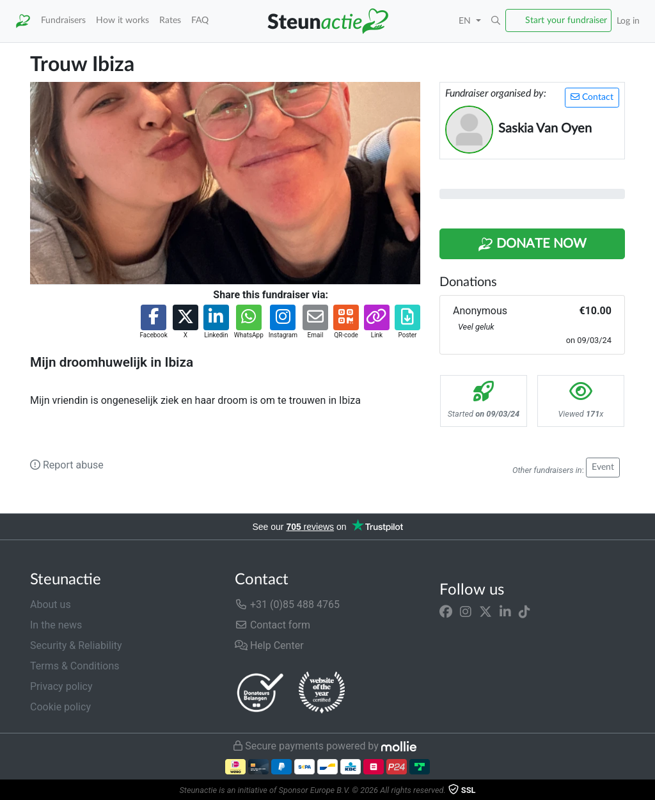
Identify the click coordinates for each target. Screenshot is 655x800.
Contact (592, 97)
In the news (56, 625)
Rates (170, 20)
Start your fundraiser (566, 20)
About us (50, 604)
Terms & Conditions (75, 666)
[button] (495, 21)
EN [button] (466, 21)
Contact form (272, 625)
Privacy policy (61, 686)
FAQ (200, 20)
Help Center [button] (269, 645)
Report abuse (67, 465)
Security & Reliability (76, 645)
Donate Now (532, 244)
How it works (122, 20)
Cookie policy (60, 707)
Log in (628, 21)
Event (603, 467)
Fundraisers (63, 20)
